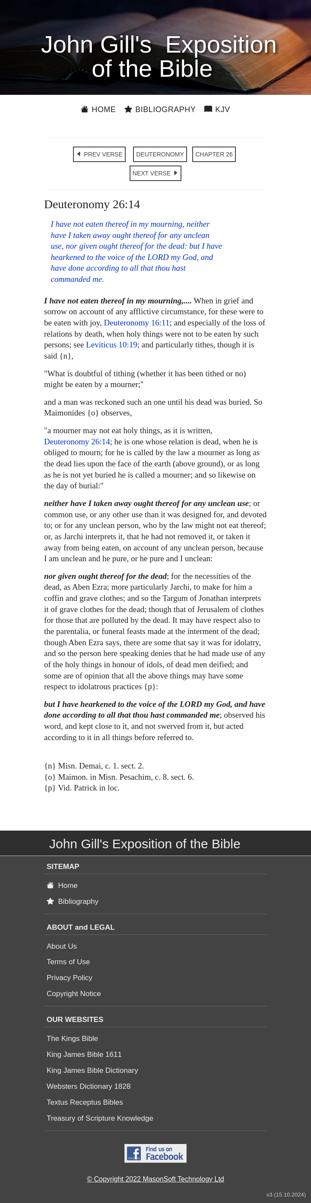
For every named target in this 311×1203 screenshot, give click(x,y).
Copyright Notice (74, 994)
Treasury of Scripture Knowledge (100, 1118)
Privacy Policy (69, 978)
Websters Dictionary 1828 (88, 1086)
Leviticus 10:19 (111, 344)
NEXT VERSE (155, 173)
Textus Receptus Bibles (85, 1102)
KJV (217, 109)
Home (98, 109)
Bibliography (160, 109)
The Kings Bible (72, 1038)
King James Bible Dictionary (92, 1070)
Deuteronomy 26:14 (77, 441)
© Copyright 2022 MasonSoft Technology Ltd (155, 1179)
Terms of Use (68, 962)
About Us (62, 946)
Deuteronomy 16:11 (137, 322)
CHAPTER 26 (213, 154)
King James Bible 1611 (84, 1054)
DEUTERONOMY (160, 154)
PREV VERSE (99, 154)
